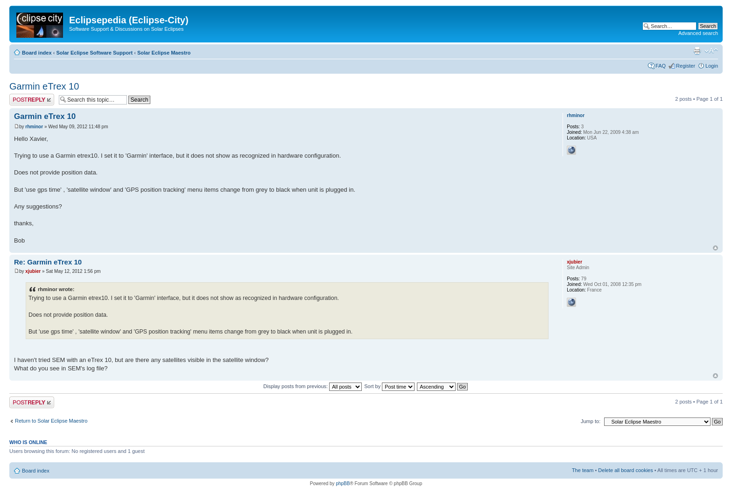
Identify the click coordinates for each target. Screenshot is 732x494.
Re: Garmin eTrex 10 (48, 262)
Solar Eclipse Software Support (94, 53)
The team (582, 470)
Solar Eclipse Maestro (163, 53)
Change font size (711, 51)
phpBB (343, 483)
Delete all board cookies (625, 470)
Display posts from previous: (312, 386)
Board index (37, 53)
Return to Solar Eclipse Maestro (51, 421)
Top (715, 247)
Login (711, 66)
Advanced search (698, 33)
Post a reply (31, 99)
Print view (697, 51)
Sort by (389, 386)
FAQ (660, 66)
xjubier (33, 271)
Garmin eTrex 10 (44, 86)
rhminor (34, 126)
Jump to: (590, 421)
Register (685, 66)
